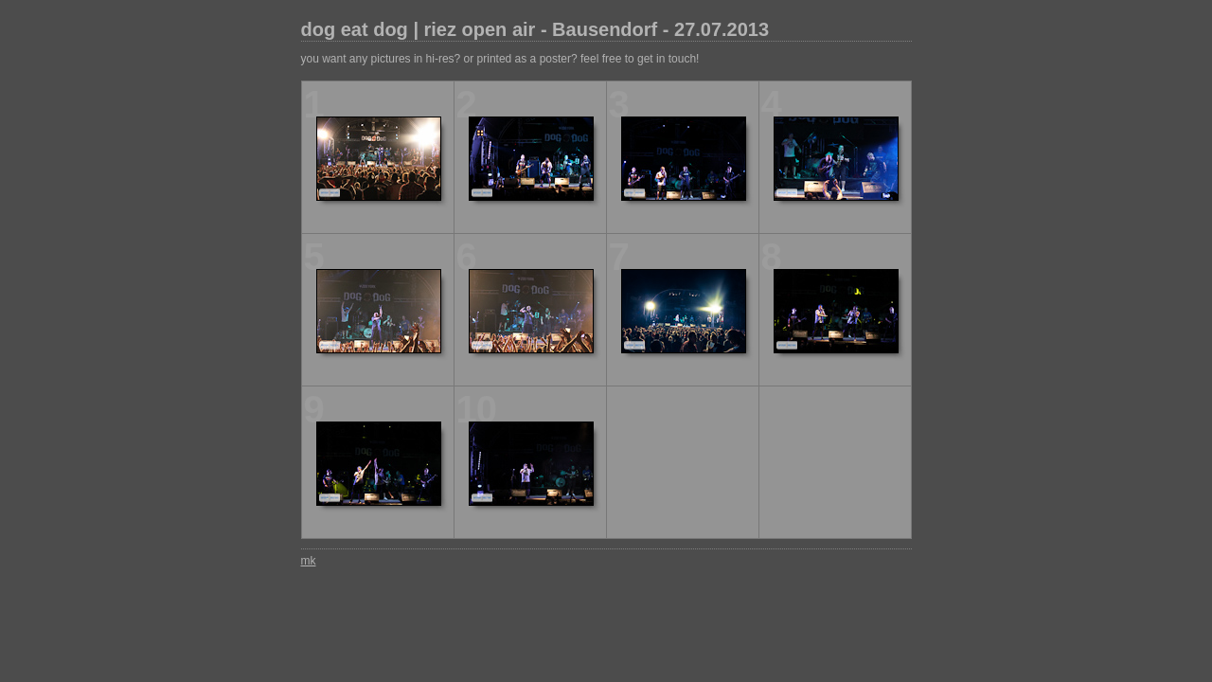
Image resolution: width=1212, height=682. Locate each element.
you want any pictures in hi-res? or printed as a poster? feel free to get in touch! (500, 58)
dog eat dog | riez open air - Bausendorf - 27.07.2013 (535, 29)
